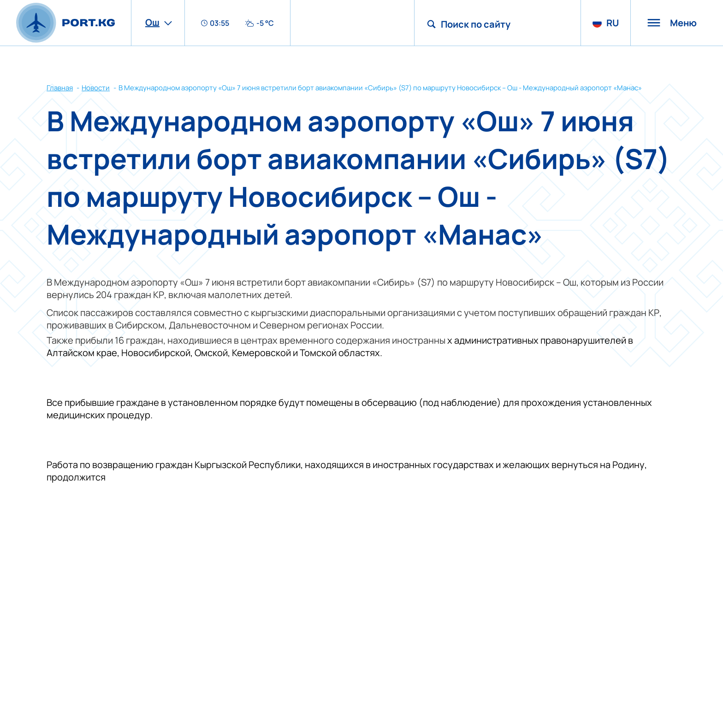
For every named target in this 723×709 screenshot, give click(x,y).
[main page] (65, 23)
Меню (672, 23)
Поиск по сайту (475, 24)
